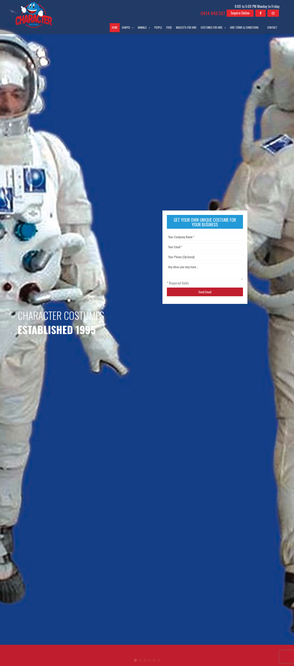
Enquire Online (240, 13)
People (158, 27)
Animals (142, 27)
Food (169, 27)
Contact (272, 27)
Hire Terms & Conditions (244, 27)
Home (115, 27)
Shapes (126, 27)
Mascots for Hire (186, 27)
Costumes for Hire (211, 27)
